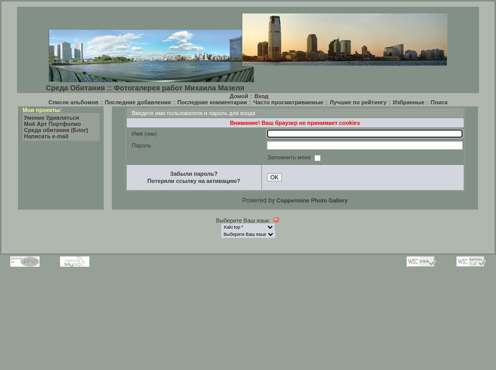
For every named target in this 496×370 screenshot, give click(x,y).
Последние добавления (138, 102)
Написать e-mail (46, 136)
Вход (262, 96)
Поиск (439, 102)
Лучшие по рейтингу (358, 102)
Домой (239, 96)
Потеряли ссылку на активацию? (193, 181)
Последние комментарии (212, 102)
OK (275, 177)
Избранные (409, 102)
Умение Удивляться (52, 118)
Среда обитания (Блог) (56, 130)
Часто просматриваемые (288, 102)
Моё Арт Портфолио (52, 124)
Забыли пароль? (193, 174)
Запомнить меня (290, 157)
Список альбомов (73, 102)
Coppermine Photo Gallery (312, 200)
